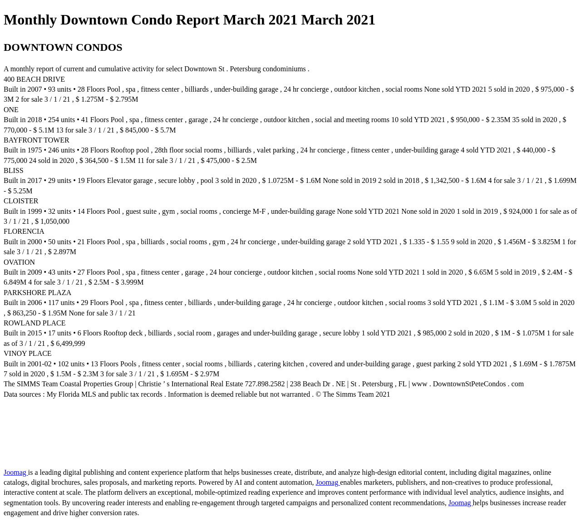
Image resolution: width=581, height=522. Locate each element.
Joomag (16, 472)
